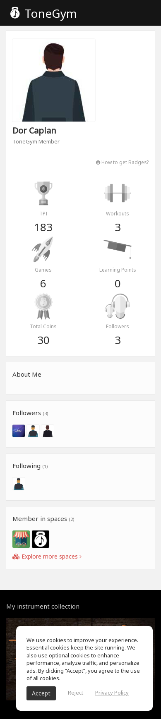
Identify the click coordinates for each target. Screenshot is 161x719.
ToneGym (43, 13)
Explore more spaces (47, 556)
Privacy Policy (112, 692)
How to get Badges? (122, 162)
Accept (41, 693)
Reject (75, 692)
